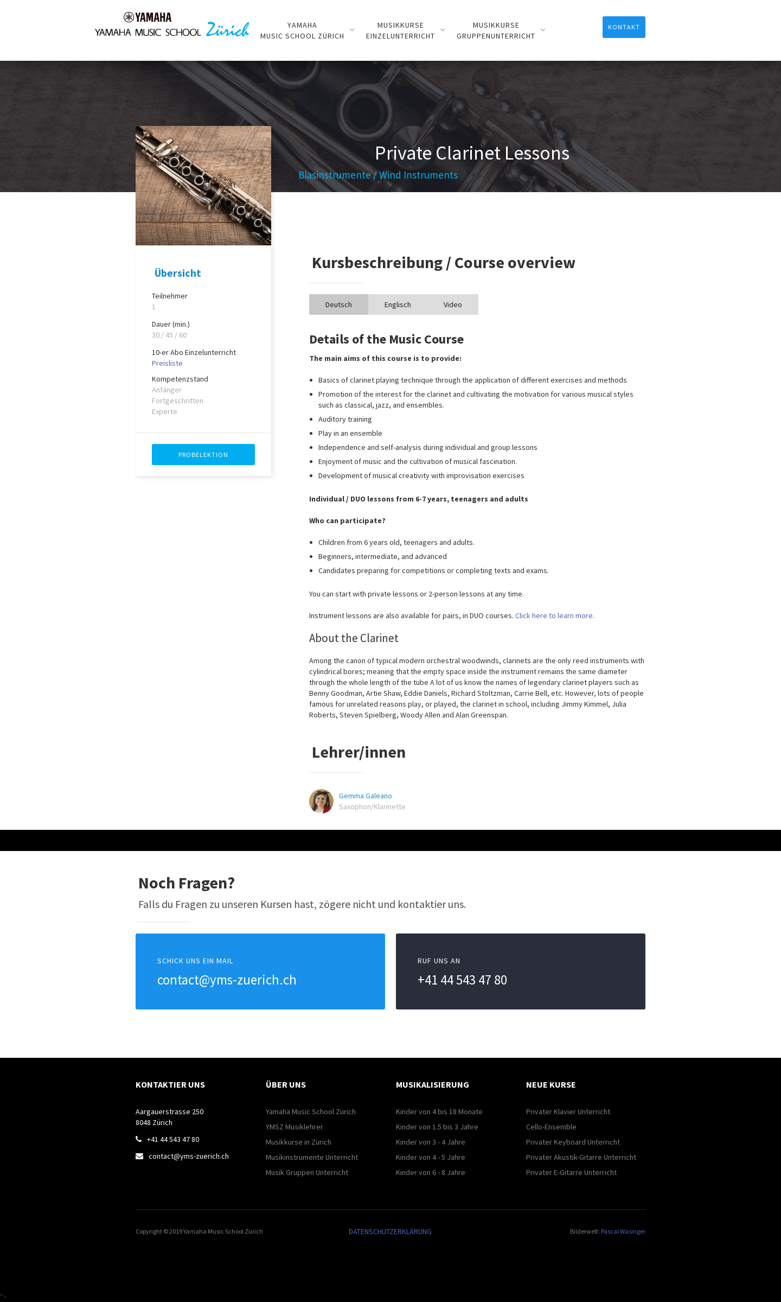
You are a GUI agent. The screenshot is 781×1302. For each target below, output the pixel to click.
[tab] (338, 304)
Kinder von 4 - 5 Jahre (430, 1157)
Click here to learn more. (554, 615)
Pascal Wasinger (623, 1231)
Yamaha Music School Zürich (311, 1111)
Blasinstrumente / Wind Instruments (378, 174)
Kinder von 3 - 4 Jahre (430, 1142)
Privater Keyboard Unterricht (573, 1142)
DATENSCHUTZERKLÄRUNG (390, 1231)
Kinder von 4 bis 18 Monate (439, 1111)
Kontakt (624, 27)
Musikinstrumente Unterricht (312, 1157)
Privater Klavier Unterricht (568, 1111)
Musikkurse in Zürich (298, 1142)
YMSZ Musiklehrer (294, 1127)
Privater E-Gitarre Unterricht (571, 1172)
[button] (307, 30)
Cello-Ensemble (551, 1127)
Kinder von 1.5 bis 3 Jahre (437, 1127)
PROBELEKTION (203, 454)
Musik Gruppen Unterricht (307, 1172)
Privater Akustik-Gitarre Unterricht (581, 1157)
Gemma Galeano (365, 796)
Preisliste (167, 363)
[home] (172, 18)
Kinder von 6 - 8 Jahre (430, 1172)
